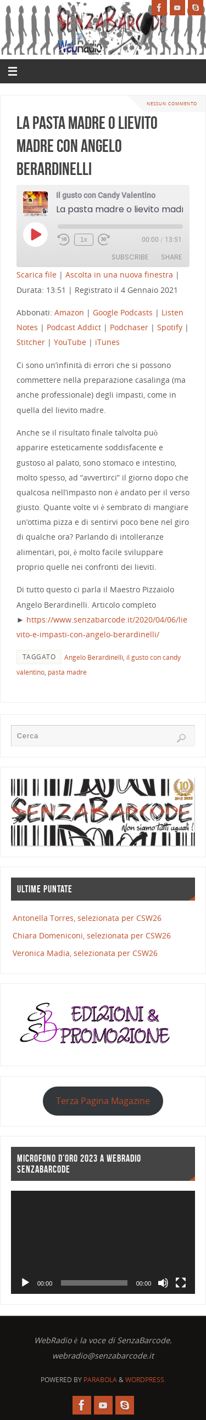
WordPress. (145, 1379)
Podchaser (129, 327)
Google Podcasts (123, 312)
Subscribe (130, 257)
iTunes (107, 342)
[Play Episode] (35, 234)
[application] (103, 1242)
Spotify (169, 327)
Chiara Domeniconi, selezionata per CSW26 (92, 935)
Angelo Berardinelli (93, 657)
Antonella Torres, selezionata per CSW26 (87, 918)
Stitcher (30, 342)
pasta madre (67, 672)
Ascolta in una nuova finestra (119, 274)
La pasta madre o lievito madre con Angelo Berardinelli (87, 145)
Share (171, 257)
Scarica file (36, 274)
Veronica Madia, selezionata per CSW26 (85, 953)
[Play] (25, 1282)
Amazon (69, 312)
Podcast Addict (74, 327)
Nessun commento (172, 103)
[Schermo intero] (180, 1282)
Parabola (100, 1379)
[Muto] (163, 1282)
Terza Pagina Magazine (103, 1101)
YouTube (70, 342)
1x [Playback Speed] (83, 240)
